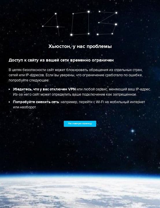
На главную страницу (80, 123)
